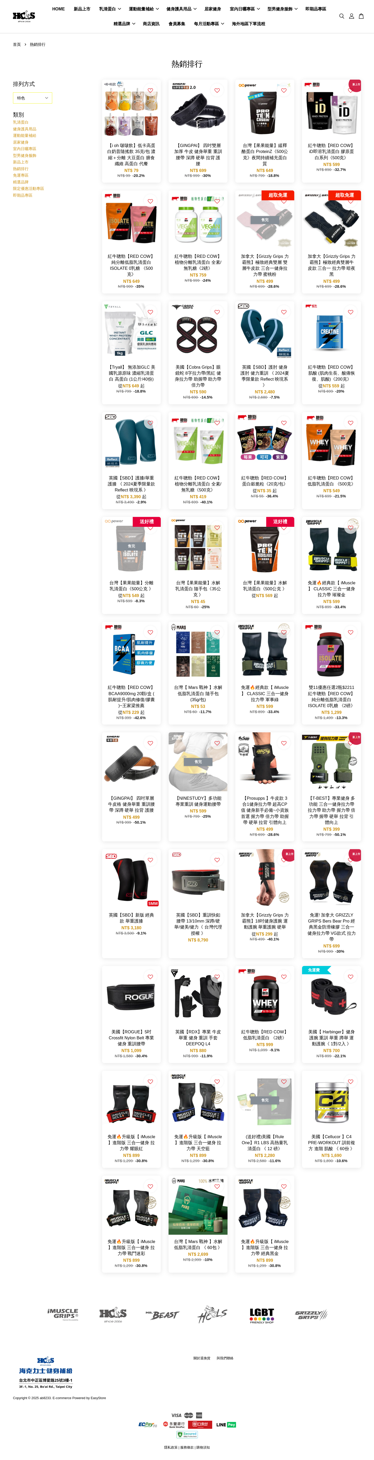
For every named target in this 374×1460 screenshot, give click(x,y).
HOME (58, 10)
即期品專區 (315, 10)
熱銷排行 (21, 170)
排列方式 (24, 86)
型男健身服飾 (283, 10)
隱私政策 (171, 1449)
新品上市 (82, 10)
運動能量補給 (144, 10)
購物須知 (203, 1449)
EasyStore (98, 1400)
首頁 (17, 46)
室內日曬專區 (245, 10)
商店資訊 (151, 25)
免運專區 (21, 177)
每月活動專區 (209, 25)
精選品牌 (124, 25)
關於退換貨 (201, 1360)
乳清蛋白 (110, 10)
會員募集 (177, 25)
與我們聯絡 (225, 1360)
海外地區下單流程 (248, 25)
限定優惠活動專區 (28, 190)
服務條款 (187, 1449)
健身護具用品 (181, 10)
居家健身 (212, 10)
